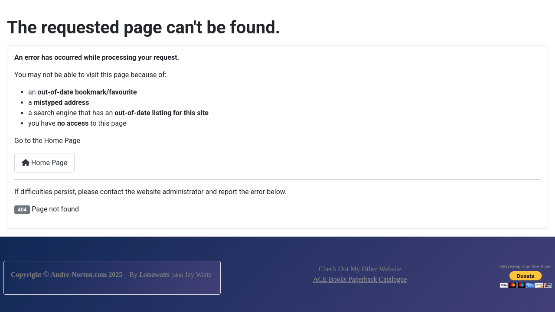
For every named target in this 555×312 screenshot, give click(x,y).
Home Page (44, 163)
